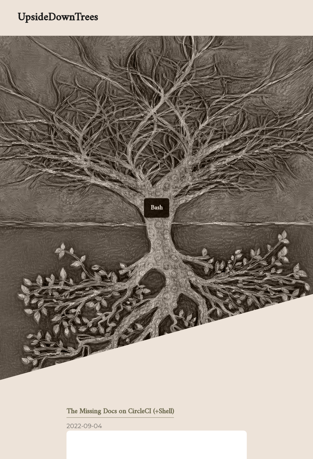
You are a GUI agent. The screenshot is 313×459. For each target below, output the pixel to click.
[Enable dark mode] (164, 18)
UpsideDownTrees (57, 17)
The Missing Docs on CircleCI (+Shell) (120, 412)
